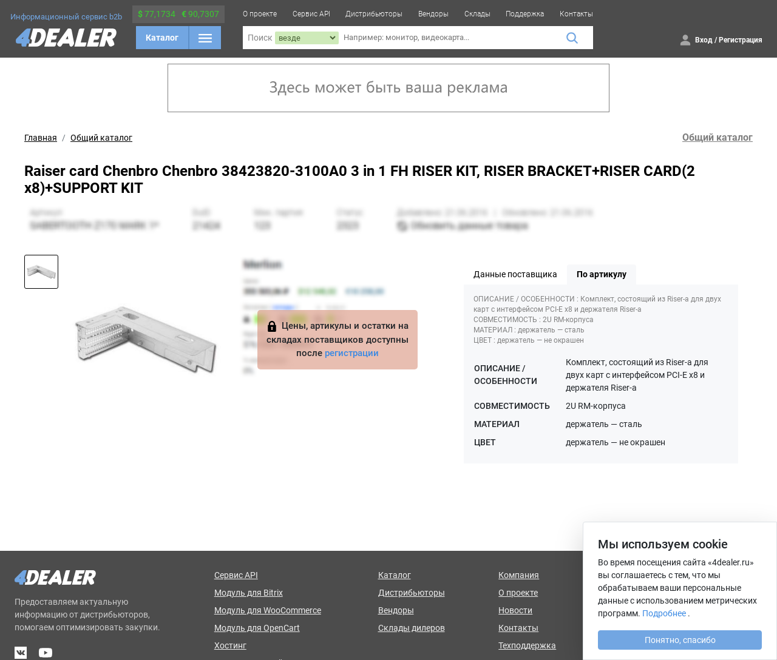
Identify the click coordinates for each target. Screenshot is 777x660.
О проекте (260, 14)
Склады (477, 14)
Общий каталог (101, 138)
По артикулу (601, 274)
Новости (515, 610)
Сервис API (311, 14)
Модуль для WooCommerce (267, 610)
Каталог (162, 37)
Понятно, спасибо (680, 640)
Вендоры (433, 14)
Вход (704, 40)
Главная (40, 138)
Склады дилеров (411, 628)
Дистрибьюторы (373, 14)
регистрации (352, 353)
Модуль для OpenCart (257, 628)
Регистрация (740, 40)
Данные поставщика (515, 274)
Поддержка (525, 14)
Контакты (576, 14)
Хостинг (230, 645)
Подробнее (664, 613)
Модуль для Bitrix (248, 593)
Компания (518, 575)
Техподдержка (527, 645)
